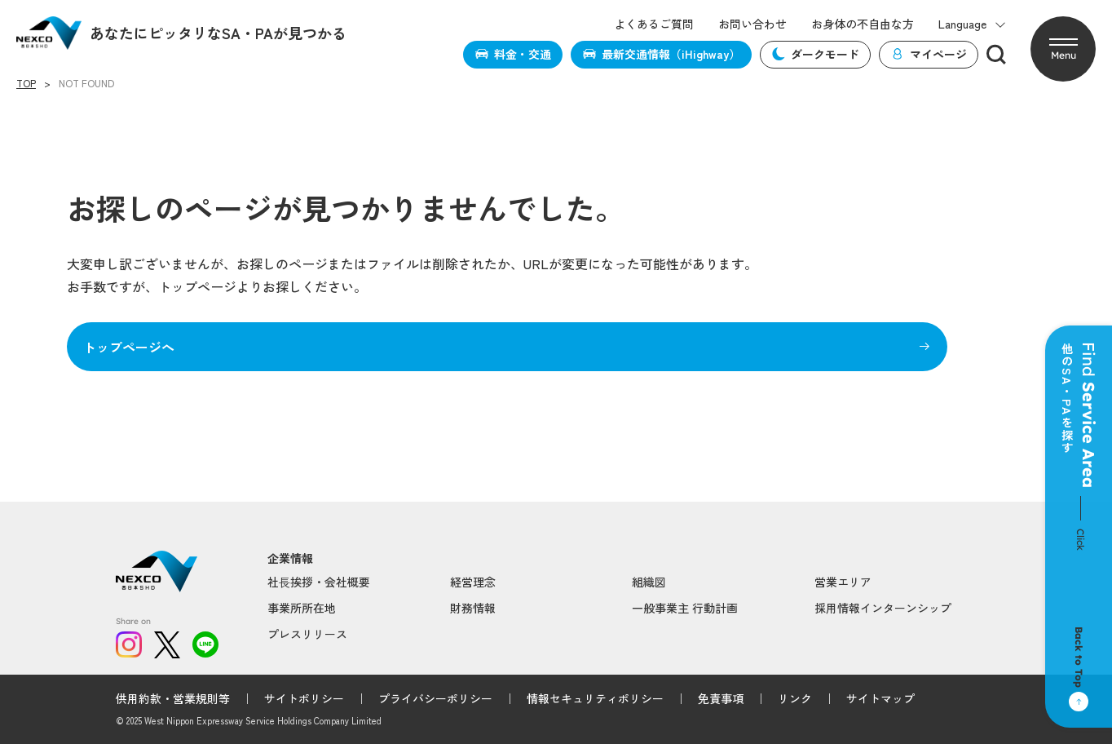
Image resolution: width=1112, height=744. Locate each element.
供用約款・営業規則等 (173, 698)
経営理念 (473, 582)
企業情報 (290, 558)
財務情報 (473, 608)
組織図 (649, 582)
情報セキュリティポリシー (595, 698)
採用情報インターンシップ (882, 608)
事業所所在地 (301, 608)
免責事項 (721, 698)
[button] (1063, 49)
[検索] (996, 55)
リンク (795, 698)
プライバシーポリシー (435, 698)
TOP (26, 83)
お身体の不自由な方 (862, 24)
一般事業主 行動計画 (685, 608)
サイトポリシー (304, 698)
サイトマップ (880, 698)
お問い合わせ (752, 24)
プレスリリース (307, 634)
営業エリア (843, 582)
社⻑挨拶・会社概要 (318, 582)
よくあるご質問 (654, 24)
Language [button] (972, 24)
